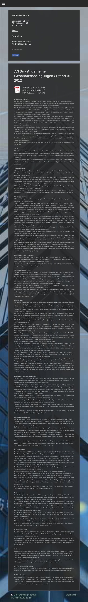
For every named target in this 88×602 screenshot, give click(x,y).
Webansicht (71, 595)
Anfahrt (15, 31)
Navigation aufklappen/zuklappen (44, 3)
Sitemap (32, 595)
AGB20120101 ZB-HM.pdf (33, 90)
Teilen (16, 55)
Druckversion (19, 595)
